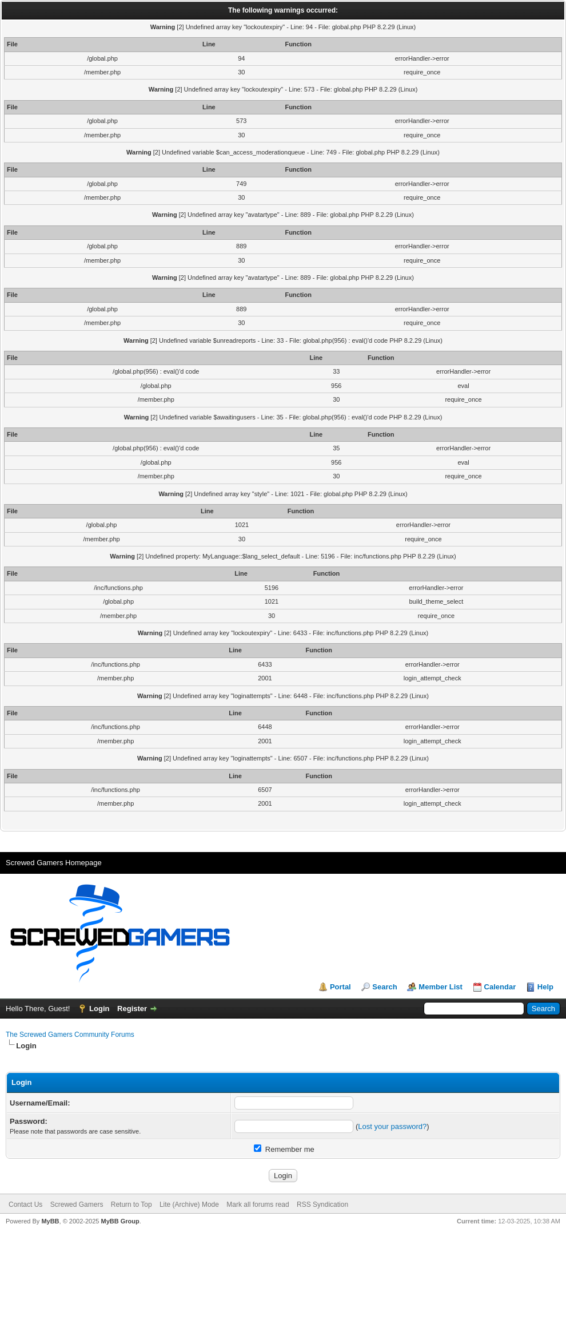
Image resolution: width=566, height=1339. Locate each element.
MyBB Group (120, 1221)
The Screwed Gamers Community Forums (70, 1035)
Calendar (500, 987)
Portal (340, 987)
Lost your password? (392, 1126)
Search (384, 987)
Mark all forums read (257, 1205)
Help (545, 987)
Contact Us (25, 1205)
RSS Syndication (322, 1205)
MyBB (50, 1221)
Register (132, 1008)
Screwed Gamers (76, 1205)
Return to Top (131, 1205)
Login (99, 1008)
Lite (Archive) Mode (189, 1205)
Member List (440, 987)
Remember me (284, 1149)
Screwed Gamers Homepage (54, 862)
